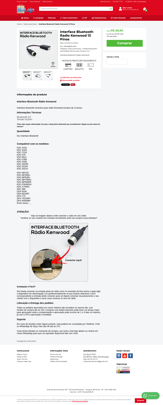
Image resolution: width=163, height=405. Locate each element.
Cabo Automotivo (69, 18)
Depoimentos (100, 18)
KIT (85, 18)
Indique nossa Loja (24, 361)
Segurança (54, 359)
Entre (125, 9)
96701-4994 (135, 1)
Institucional (23, 351)
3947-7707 (118, 1)
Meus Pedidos (35, 1)
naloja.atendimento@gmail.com (95, 361)
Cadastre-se (134, 9)
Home (26, 18)
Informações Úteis (59, 351)
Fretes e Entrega (56, 357)
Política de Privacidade (58, 361)
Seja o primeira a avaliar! (69, 43)
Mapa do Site (22, 357)
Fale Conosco (47, 1)
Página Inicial (22, 354)
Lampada (39, 18)
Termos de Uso (55, 354)
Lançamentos (136, 18)
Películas (52, 18)
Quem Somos (22, 1)
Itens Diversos (119, 18)
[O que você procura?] (111, 9)
